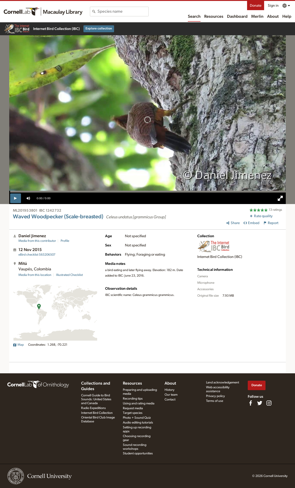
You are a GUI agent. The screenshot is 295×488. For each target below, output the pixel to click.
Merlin (257, 17)
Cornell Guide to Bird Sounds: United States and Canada (96, 399)
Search (194, 17)
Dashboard (237, 17)
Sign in (273, 5)
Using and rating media (138, 403)
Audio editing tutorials (138, 422)
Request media (133, 408)
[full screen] (280, 198)
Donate (255, 5)
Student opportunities (138, 453)
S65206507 (36, 254)
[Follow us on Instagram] (269, 403)
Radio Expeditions (93, 408)
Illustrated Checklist (69, 275)
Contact (170, 399)
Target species (132, 413)
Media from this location (34, 275)
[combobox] (122, 11)
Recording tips (133, 398)
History (169, 390)
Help (286, 17)
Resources (213, 17)
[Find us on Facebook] (250, 403)
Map (18, 344)
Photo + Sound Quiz (137, 417)
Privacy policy (215, 396)
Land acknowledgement (222, 382)
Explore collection (99, 28)
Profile (65, 241)
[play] (15, 198)
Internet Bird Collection (97, 413)
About (273, 17)
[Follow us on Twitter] (260, 403)
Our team (171, 394)
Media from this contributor (37, 241)
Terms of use (214, 401)
